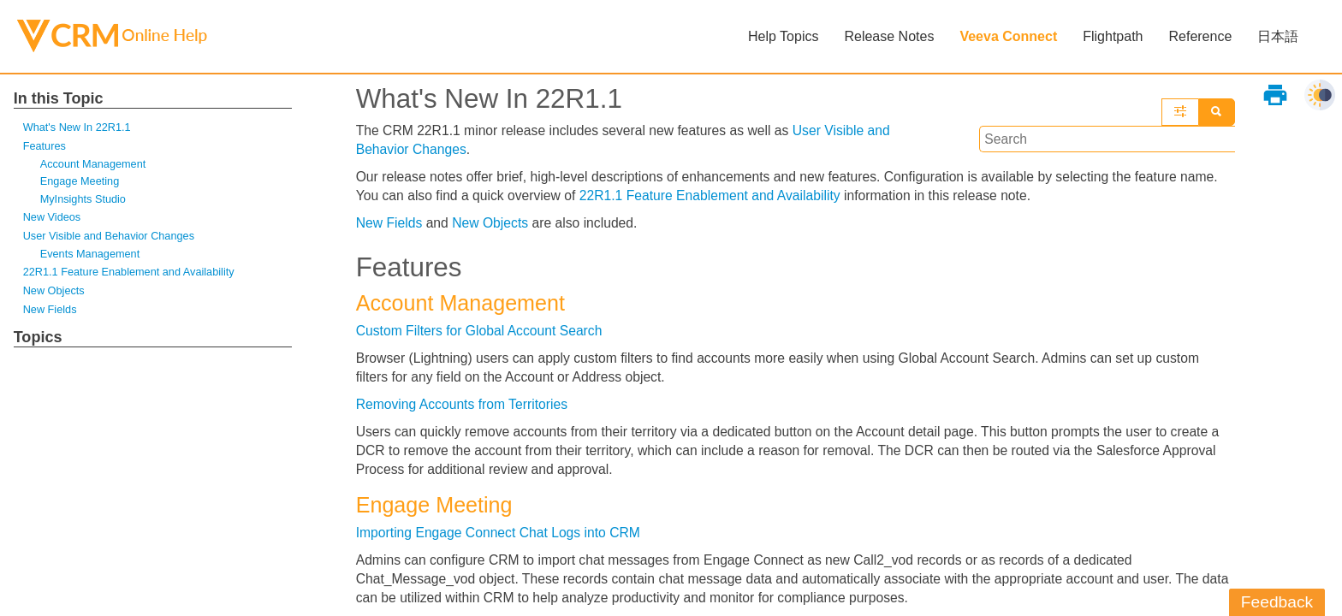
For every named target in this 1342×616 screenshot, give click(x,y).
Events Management (91, 255)
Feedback (1277, 602)
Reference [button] (1200, 36)
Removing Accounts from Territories (464, 407)
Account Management (94, 164)
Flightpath (1113, 36)
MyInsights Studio (84, 199)
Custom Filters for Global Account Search (481, 333)
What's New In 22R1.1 (78, 127)
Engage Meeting (80, 182)
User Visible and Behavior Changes (110, 237)
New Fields (50, 311)
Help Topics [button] (783, 36)
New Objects (54, 293)
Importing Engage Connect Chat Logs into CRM (501, 537)
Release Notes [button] (889, 36)
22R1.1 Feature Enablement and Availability (131, 274)
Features (45, 146)
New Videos (52, 217)
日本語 (1277, 36)
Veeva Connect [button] (1008, 36)
